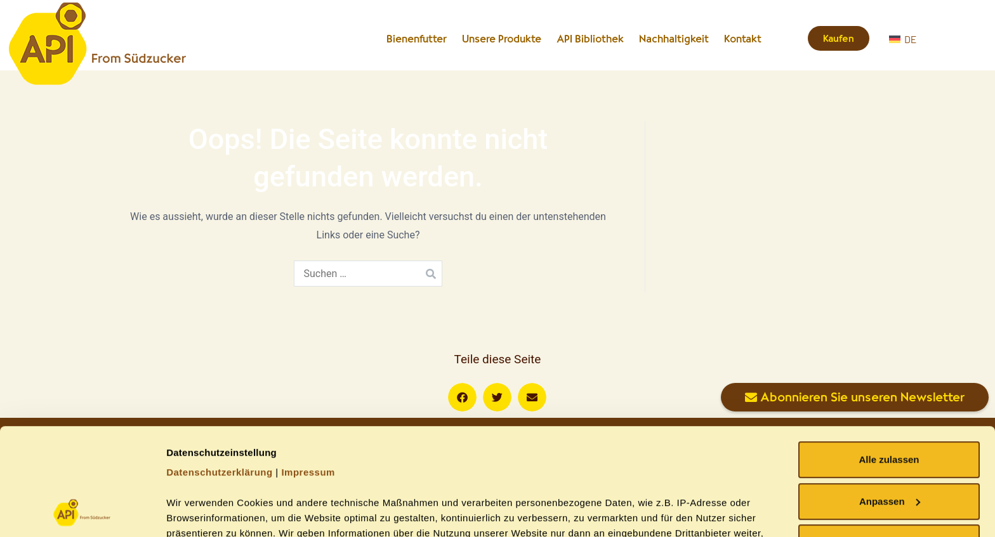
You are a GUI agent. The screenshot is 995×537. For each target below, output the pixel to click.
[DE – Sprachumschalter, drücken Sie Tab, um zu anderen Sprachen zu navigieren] (935, 38)
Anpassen (889, 401)
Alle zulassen (889, 359)
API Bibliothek (590, 38)
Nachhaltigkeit (674, 38)
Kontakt (742, 38)
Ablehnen (889, 442)
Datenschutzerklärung (219, 371)
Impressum (308, 371)
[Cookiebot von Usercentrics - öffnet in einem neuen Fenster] (82, 512)
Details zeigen (198, 512)
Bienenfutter (416, 38)
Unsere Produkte (501, 38)
